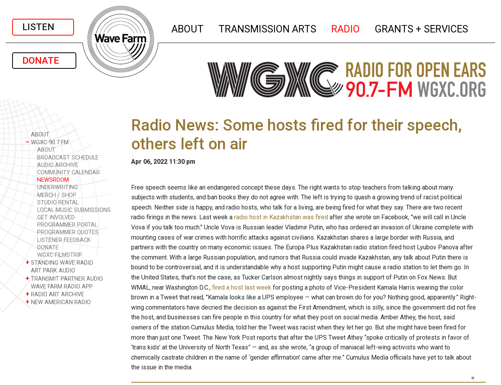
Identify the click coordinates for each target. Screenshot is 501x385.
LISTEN (43, 26)
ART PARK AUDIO (50, 270)
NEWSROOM (53, 180)
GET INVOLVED (56, 217)
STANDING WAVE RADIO (59, 262)
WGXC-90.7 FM (46, 142)
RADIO (346, 28)
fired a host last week (241, 287)
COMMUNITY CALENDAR (68, 172)
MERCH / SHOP (56, 195)
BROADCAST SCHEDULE (68, 157)
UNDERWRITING (57, 187)
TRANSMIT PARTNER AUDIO (64, 278)
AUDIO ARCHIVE (57, 165)
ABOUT (188, 28)
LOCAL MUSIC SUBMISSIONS (74, 210)
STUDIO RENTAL (58, 202)
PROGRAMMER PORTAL (67, 225)
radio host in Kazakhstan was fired (281, 217)
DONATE (44, 60)
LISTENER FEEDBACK (64, 240)
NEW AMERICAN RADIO (58, 302)
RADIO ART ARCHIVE (54, 294)
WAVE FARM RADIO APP (59, 286)
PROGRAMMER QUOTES (68, 232)
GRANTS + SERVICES (421, 28)
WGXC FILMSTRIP (59, 255)
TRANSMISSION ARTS (267, 28)
